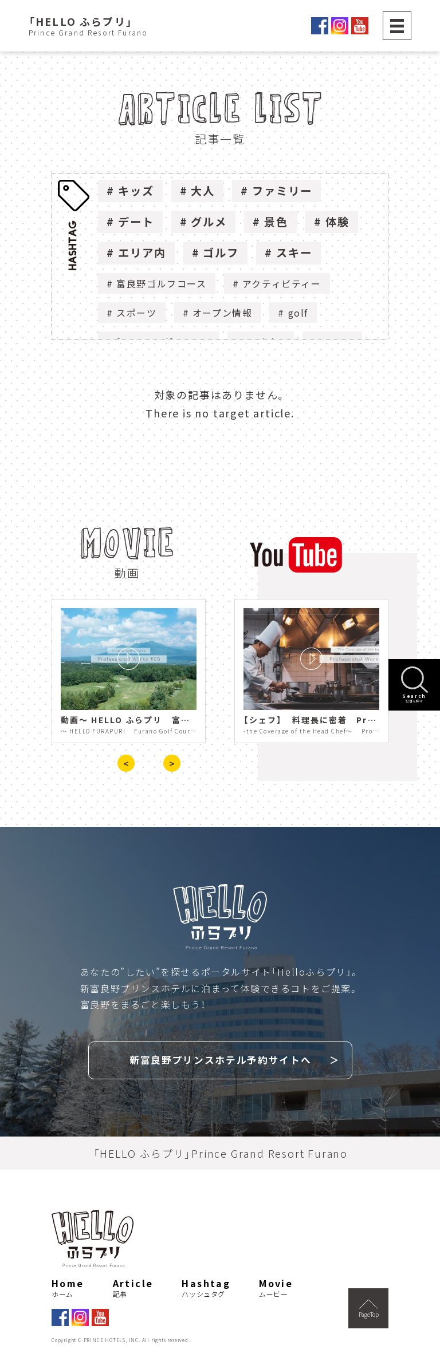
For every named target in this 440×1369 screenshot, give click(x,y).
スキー (294, 252)
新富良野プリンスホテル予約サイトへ (221, 1058)
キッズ (136, 191)
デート (136, 222)
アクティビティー (281, 283)
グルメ (209, 222)
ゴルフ (221, 252)
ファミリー (282, 191)
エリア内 (142, 252)
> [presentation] (172, 763)
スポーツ (136, 312)
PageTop (369, 1306)
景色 (276, 222)
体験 (337, 222)
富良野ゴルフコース (161, 283)
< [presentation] (126, 763)
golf (298, 312)
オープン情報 (222, 312)
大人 (203, 191)
